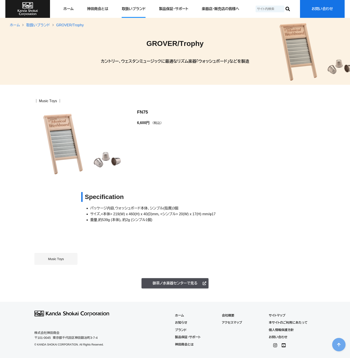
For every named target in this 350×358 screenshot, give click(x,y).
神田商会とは (97, 9)
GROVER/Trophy (70, 25)
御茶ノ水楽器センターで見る (179, 283)
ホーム (68, 9)
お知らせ (181, 322)
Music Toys (48, 101)
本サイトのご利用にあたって (288, 322)
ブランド (181, 330)
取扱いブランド (134, 9)
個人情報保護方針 (281, 330)
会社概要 (228, 315)
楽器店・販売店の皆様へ (220, 9)
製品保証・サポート (173, 9)
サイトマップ (277, 315)
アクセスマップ (232, 322)
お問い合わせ (322, 9)
